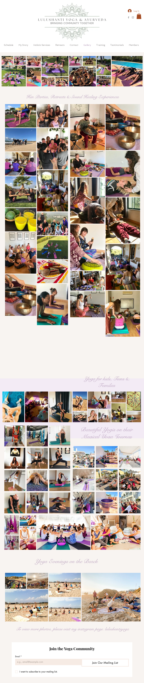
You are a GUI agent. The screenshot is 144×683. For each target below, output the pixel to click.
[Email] (47, 662)
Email (18, 656)
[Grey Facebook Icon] (128, 17)
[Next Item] (137, 71)
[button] (138, 16)
